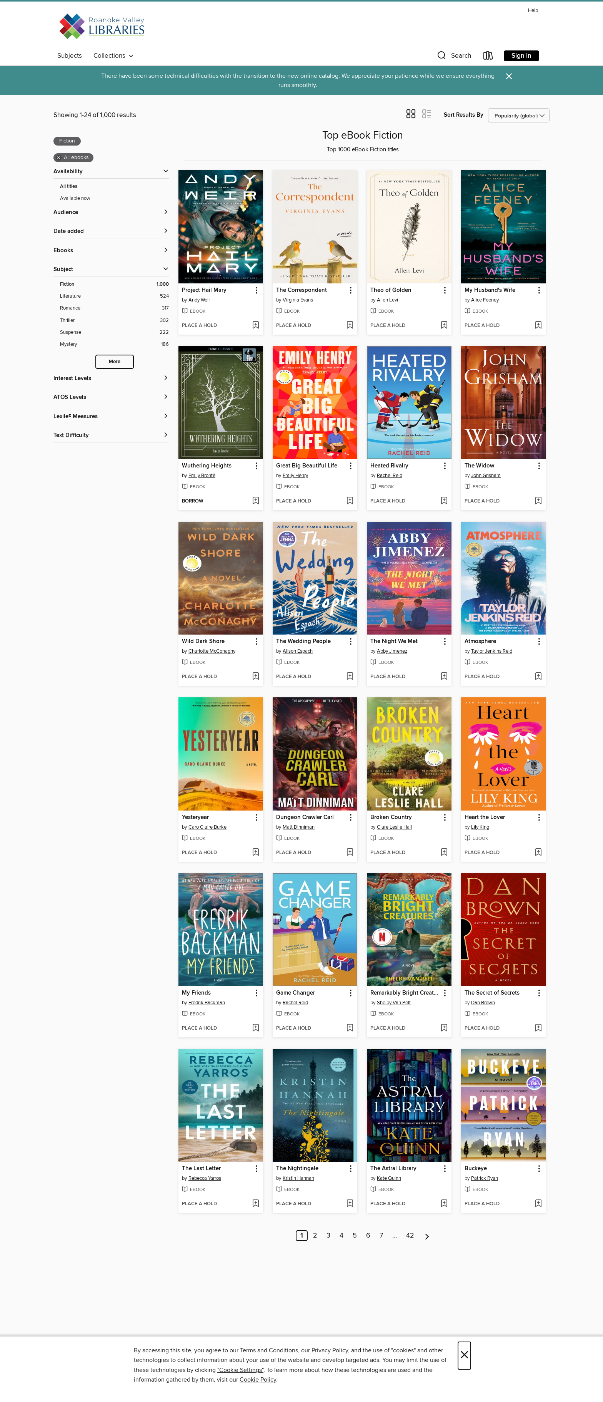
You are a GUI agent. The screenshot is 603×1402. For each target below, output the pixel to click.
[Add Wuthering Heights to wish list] (255, 501)
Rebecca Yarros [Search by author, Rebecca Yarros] (204, 1178)
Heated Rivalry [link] (389, 465)
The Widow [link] (479, 465)
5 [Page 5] (355, 1235)
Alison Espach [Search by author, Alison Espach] (298, 651)
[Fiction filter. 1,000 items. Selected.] (114, 284)
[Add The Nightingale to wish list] (350, 1204)
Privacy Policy (329, 1350)
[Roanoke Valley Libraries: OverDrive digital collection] (103, 26)
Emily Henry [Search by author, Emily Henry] (295, 475)
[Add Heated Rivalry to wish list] (444, 501)
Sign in (521, 56)
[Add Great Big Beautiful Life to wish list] (350, 501)
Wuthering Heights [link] (207, 465)
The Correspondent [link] (301, 290)
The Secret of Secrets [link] (492, 993)
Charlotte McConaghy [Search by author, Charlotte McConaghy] (211, 651)
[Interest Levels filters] (111, 379)
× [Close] (464, 1355)
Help (533, 10)
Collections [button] (113, 56)
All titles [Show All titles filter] (68, 186)
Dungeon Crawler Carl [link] (305, 817)
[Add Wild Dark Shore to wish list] (255, 677)
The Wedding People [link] (303, 641)
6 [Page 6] (368, 1235)
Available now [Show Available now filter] (75, 198)
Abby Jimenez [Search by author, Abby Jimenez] (392, 651)
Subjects (69, 56)
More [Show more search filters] (114, 361)
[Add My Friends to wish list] (255, 1028)
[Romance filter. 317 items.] (114, 308)
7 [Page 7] (381, 1235)
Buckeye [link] (476, 1168)
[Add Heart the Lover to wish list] (538, 853)
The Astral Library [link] (393, 1168)
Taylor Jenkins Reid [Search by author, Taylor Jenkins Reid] (491, 651)
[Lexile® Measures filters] (111, 417)
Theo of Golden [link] (390, 290)
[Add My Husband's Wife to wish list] (538, 326)
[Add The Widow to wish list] (538, 501)
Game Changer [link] (295, 993)
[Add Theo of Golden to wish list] (444, 326)
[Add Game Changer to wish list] (350, 1028)
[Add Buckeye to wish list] (538, 1204)
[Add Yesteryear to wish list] (255, 853)
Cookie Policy (258, 1380)
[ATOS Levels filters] (111, 398)
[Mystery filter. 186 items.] (114, 344)
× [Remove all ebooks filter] (58, 158)
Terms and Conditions (269, 1350)
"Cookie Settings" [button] (240, 1370)
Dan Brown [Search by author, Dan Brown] (483, 1003)
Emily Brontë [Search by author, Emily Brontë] (201, 475)
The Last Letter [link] (201, 1168)
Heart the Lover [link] (485, 817)
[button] (453, 57)
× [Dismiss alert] (509, 76)
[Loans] (488, 57)
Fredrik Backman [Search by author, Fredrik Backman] (206, 1003)
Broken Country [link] (391, 817)
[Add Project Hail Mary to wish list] (255, 326)
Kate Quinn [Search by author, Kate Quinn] (389, 1178)
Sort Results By (463, 115)
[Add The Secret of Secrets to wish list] (538, 1028)
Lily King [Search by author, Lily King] (480, 827)
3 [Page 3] (328, 1235)
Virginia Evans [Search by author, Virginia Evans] (298, 300)
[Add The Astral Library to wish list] (444, 1204)
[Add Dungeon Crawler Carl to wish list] (350, 853)
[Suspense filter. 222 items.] (114, 332)
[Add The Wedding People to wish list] (350, 677)
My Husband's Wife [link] (490, 290)
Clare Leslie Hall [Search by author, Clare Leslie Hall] (394, 827)
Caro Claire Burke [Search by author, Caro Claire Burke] (207, 827)
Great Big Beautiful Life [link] (306, 465)
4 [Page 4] (341, 1235)
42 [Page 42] (410, 1235)
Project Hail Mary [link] (204, 290)
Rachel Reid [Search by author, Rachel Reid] (389, 475)
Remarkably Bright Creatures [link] (405, 993)
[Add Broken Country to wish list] (444, 853)
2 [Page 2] (315, 1235)
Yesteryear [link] (195, 817)
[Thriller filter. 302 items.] (114, 321)
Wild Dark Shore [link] (203, 641)
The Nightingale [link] (297, 1168)
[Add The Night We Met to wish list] (444, 677)
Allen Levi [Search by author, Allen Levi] (387, 300)
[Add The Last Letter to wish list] (255, 1204)
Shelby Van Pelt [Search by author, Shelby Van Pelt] (394, 1003)
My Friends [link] (196, 993)
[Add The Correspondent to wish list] (350, 326)
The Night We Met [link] (394, 641)
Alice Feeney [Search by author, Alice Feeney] (485, 300)
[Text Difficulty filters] (111, 436)
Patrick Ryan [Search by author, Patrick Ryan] (484, 1178)
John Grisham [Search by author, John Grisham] (486, 475)
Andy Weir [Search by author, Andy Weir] (199, 300)
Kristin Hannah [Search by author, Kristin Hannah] (298, 1178)
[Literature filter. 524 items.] (114, 296)
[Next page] (427, 1235)
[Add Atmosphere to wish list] (538, 677)
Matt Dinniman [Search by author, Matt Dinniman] (299, 827)
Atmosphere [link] (480, 641)
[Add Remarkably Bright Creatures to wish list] (444, 1028)
